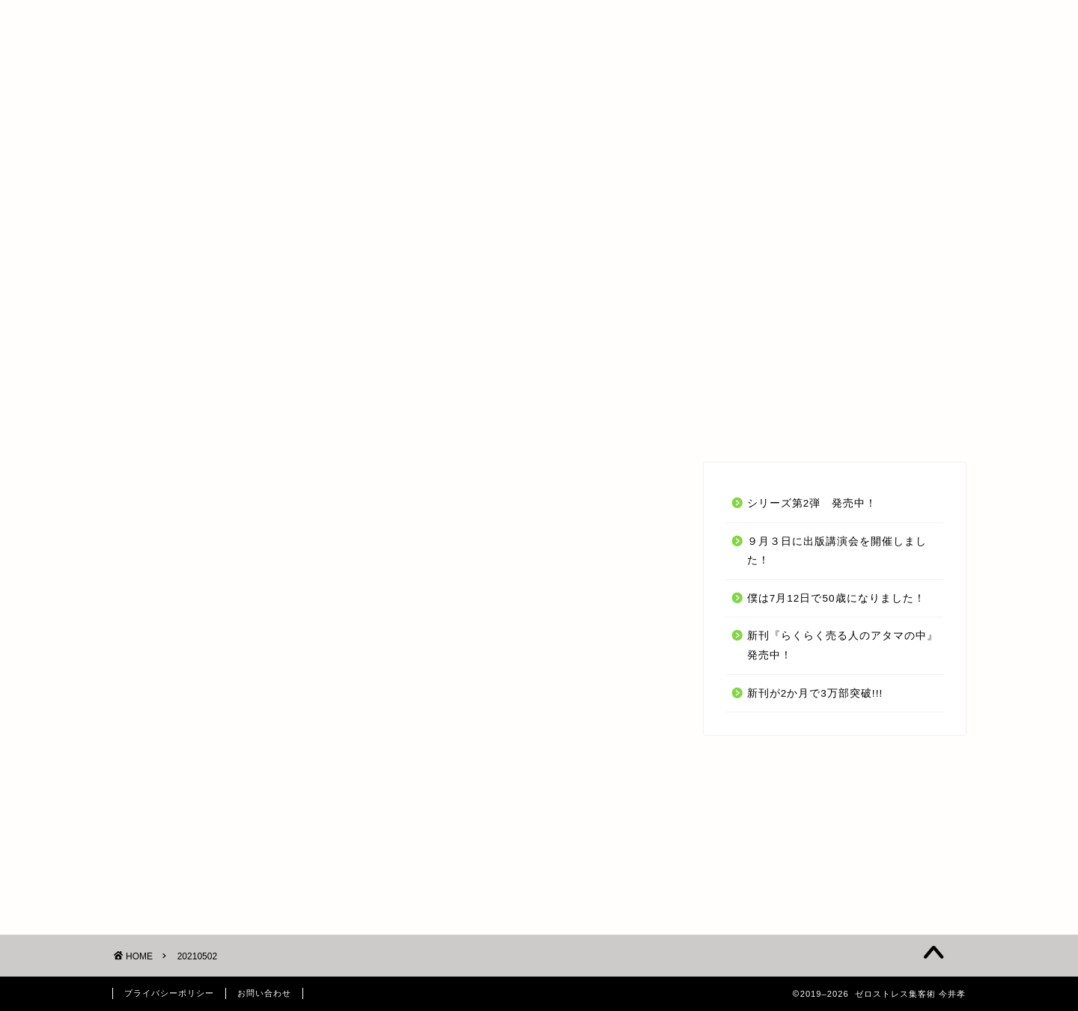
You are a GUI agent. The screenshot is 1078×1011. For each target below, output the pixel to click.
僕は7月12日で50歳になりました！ (836, 598)
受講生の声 (529, 423)
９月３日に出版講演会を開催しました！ (837, 551)
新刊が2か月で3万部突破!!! (815, 693)
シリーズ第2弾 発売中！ (812, 503)
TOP (295, 423)
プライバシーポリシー (169, 993)
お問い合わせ (757, 423)
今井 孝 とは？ (640, 423)
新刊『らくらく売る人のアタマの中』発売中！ (842, 645)
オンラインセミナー (402, 423)
